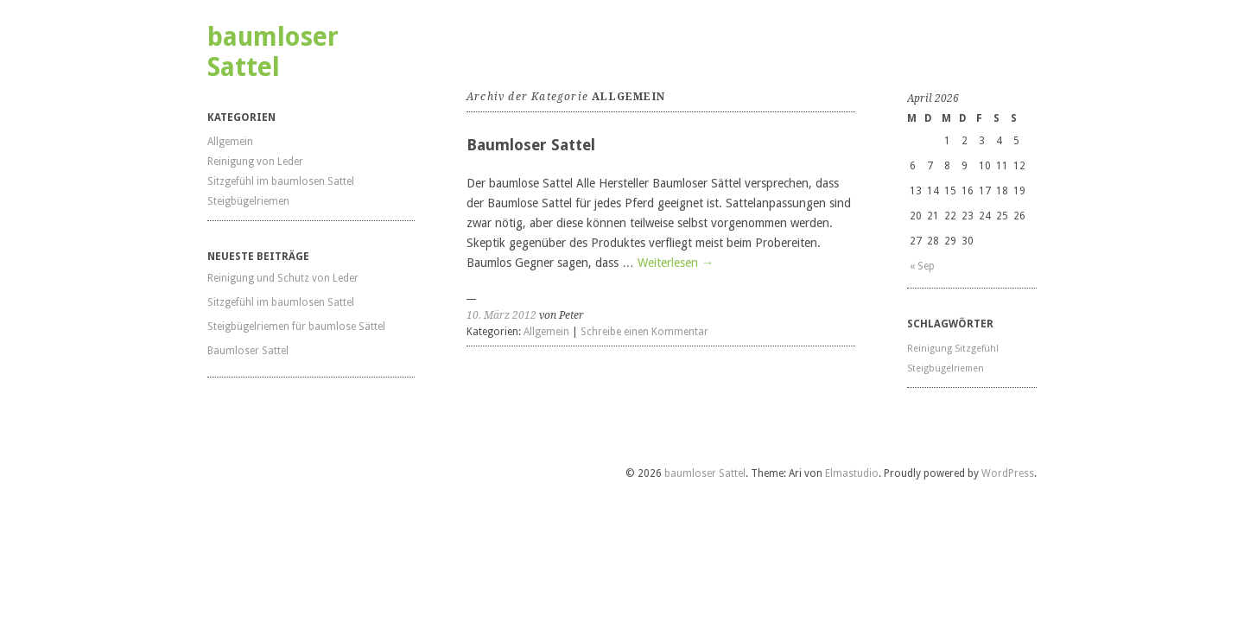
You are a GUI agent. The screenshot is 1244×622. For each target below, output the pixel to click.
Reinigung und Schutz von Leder (283, 278)
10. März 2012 (501, 315)
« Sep (922, 266)
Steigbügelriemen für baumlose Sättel (296, 327)
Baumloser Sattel (248, 351)
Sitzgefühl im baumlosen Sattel (280, 181)
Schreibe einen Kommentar (644, 332)
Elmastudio (852, 473)
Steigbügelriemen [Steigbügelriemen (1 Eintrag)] (945, 368)
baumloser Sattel (273, 52)
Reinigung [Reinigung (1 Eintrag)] (929, 348)
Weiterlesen (676, 263)
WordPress (1007, 473)
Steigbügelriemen (248, 201)
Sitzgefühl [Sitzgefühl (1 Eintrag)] (977, 348)
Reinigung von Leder (255, 162)
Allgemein (230, 142)
